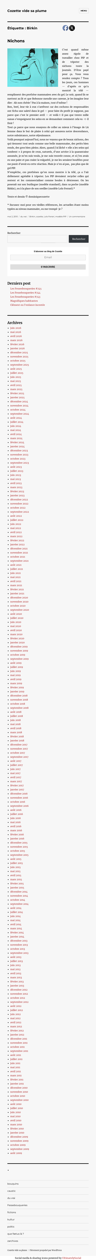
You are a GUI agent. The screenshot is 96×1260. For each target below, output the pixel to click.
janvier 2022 (17, 544)
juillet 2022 (16, 519)
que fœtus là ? (15, 1233)
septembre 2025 (19, 364)
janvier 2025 (17, 397)
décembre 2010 (19, 1087)
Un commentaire (77, 216)
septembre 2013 (19, 952)
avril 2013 (15, 973)
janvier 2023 (17, 495)
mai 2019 (15, 675)
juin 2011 (15, 1063)
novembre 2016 (19, 797)
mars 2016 (16, 830)
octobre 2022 (17, 507)
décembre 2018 (19, 695)
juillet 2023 (16, 470)
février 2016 (17, 834)
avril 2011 (15, 1071)
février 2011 (16, 1079)
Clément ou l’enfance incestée (27, 304)
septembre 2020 (19, 609)
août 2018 (15, 711)
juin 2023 (15, 475)
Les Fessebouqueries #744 (25, 292)
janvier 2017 (17, 789)
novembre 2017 (19, 748)
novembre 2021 (19, 552)
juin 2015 (15, 867)
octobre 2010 (17, 1095)
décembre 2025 (19, 352)
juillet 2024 (16, 421)
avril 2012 (15, 1022)
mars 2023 (16, 487)
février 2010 (17, 1128)
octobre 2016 (17, 801)
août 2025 (16, 368)
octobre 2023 (17, 458)
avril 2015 (15, 875)
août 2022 (16, 515)
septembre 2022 (19, 511)
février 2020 (17, 638)
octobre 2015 (17, 850)
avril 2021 (15, 581)
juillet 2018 (16, 716)
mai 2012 (15, 1018)
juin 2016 (15, 818)
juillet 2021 (16, 568)
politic (10, 1226)
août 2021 (15, 564)
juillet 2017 (16, 765)
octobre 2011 (17, 1046)
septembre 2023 (19, 462)
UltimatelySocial (71, 1257)
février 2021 (17, 589)
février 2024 (17, 442)
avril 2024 (16, 434)
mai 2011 (15, 1067)
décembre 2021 (19, 548)
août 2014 (15, 908)
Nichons (16, 40)
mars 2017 (16, 781)
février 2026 (17, 344)
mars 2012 (16, 1026)
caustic (11, 1191)
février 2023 (17, 491)
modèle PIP (60, 216)
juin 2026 (15, 327)
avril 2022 (16, 532)
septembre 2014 (19, 903)
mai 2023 (15, 479)
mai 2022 (15, 528)
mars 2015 (16, 879)
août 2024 (16, 417)
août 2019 (16, 662)
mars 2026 (16, 340)
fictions (11, 1212)
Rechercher (13, 233)
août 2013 (15, 957)
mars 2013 (16, 977)
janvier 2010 (17, 1132)
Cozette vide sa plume (27, 11)
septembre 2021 (19, 560)
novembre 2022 (19, 503)
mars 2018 (16, 732)
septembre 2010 (19, 1100)
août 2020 (16, 613)
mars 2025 (16, 389)
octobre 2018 (17, 703)
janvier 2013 (17, 985)
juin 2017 (15, 769)
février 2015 (17, 883)
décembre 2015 (19, 842)
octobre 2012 (17, 997)
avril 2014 (15, 924)
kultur (10, 1219)
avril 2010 (15, 1120)
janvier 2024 (17, 446)
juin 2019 (15, 671)
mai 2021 (15, 577)
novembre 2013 (19, 944)
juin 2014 (15, 916)
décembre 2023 (19, 450)
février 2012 (17, 1030)
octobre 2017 (17, 752)
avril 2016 (15, 826)
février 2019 (17, 687)
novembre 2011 (19, 1042)
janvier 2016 (17, 838)
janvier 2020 (17, 642)
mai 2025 (15, 381)
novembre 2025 (19, 356)
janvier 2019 (17, 691)
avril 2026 (16, 336)
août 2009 (16, 1153)
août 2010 (15, 1104)
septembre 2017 (19, 756)
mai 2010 (15, 1116)
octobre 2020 (17, 605)
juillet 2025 (16, 372)
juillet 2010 (16, 1108)
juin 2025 (15, 377)
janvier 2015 (17, 887)
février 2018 (17, 736)
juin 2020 (15, 622)
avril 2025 (16, 385)
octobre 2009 (18, 1144)
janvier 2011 (17, 1083)
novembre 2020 (19, 601)
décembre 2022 (19, 499)
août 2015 (15, 859)
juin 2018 (15, 720)
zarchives (12, 1241)
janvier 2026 (17, 348)
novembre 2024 (19, 405)
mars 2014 (16, 928)
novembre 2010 (19, 1091)
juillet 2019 (16, 667)
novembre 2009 (19, 1140)
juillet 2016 (16, 814)
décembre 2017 (18, 744)
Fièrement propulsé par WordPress (46, 1250)
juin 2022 (15, 524)
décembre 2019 (19, 646)
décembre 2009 (19, 1136)
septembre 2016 (19, 805)
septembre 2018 (19, 707)
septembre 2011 (19, 1050)
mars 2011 (16, 1075)
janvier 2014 (17, 936)
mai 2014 (15, 920)
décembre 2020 (19, 597)
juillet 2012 (16, 1010)
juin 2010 (15, 1112)
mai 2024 (15, 430)
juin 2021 (15, 573)
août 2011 (15, 1055)
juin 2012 (15, 1014)
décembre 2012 (19, 989)
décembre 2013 (18, 940)
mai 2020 (15, 626)
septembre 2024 (19, 413)
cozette (39, 216)
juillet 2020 (16, 618)
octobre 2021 (17, 556)
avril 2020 (16, 630)
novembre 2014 (19, 895)
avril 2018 (15, 728)
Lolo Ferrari (49, 216)
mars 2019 (16, 683)
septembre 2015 (19, 854)
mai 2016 (15, 822)
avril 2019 (15, 679)
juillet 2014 (16, 912)
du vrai (23, 216)
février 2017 (17, 785)
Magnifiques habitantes (24, 300)
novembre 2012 (19, 993)
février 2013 (17, 981)
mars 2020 (16, 634)
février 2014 (17, 932)
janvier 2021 (17, 593)
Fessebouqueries (17, 1205)
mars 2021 (16, 585)
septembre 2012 (19, 1001)
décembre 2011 (18, 1038)
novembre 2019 (19, 650)
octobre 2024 (17, 409)
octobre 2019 (17, 654)
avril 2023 (16, 483)
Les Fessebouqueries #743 (25, 296)
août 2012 (15, 1006)
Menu (84, 10)
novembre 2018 (19, 699)
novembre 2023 (19, 454)
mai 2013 (15, 969)
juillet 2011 (16, 1059)
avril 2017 (15, 777)
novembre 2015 (19, 846)
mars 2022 (16, 536)
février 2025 (17, 393)
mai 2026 (15, 332)
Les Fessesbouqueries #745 (26, 288)
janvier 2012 (17, 1034)
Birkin (32, 216)
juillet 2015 (16, 863)
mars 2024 (16, 438)
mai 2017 (15, 773)
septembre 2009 (19, 1149)
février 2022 (17, 540)
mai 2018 (15, 724)
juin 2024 (15, 426)
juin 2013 (15, 965)
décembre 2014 (19, 891)
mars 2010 (16, 1124)
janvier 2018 (17, 740)
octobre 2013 (17, 948)
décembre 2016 (19, 793)
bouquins (13, 1183)
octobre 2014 (17, 899)
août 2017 (15, 760)
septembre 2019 (19, 658)
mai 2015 (15, 871)
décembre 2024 (19, 401)
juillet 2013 (16, 961)
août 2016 (16, 809)
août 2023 (16, 466)
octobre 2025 (17, 360)
